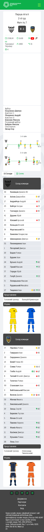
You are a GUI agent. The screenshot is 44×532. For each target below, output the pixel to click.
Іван (24, 243)
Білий (12, 362)
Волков (13, 395)
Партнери (22, 502)
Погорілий (14, 248)
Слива (13, 366)
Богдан (20, 206)
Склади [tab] (8, 173)
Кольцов (14, 225)
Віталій (21, 225)
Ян (23, 229)
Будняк (13, 257)
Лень (12, 442)
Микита (20, 399)
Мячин (13, 418)
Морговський (16, 229)
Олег (17, 442)
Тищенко (14, 290)
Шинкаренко (16, 239)
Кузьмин (14, 437)
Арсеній (20, 220)
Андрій (23, 201)
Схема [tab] (20, 173)
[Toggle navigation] (39, 5)
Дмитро (25, 239)
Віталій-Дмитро (23, 376)
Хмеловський (16, 404)
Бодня (13, 253)
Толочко (14, 381)
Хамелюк (14, 234)
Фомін (13, 427)
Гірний (13, 267)
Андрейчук (15, 201)
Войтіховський (16, 390)
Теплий (13, 376)
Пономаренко (16, 243)
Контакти (22, 505)
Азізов (13, 197)
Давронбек (21, 197)
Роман (19, 253)
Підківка (14, 348)
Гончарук (14, 211)
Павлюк (13, 423)
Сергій (19, 409)
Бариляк (14, 413)
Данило (22, 192)
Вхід (22, 508)
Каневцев (14, 192)
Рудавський (15, 285)
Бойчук (13, 206)
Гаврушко (14, 353)
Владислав (23, 234)
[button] (21, 142)
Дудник (13, 215)
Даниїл (20, 395)
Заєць (13, 409)
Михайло (25, 285)
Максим (19, 267)
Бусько (13, 262)
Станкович (15, 385)
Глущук (13, 271)
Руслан (21, 413)
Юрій (19, 215)
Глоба (13, 371)
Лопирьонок (15, 281)
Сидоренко (15, 357)
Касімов (14, 432)
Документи (22, 499)
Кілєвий (13, 220)
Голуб (13, 276)
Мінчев (13, 399)
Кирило (20, 423)
